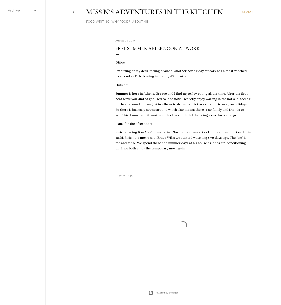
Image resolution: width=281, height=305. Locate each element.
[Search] (248, 12)
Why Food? (120, 21)
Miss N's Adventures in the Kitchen (154, 11)
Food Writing (97, 21)
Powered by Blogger (163, 292)
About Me (140, 21)
